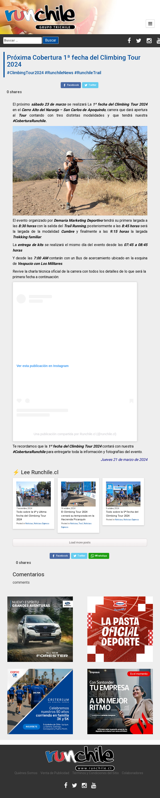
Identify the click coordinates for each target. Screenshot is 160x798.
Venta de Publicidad (54, 773)
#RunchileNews (59, 72)
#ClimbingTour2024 (25, 72)
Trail (81, 523)
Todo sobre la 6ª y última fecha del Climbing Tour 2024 (31, 515)
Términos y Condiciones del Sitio (95, 773)
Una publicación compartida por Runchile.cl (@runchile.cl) (75, 434)
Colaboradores (132, 773)
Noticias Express (41, 523)
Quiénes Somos (25, 773)
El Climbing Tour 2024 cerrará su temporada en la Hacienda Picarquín (77, 515)
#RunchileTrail (87, 72)
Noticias (29, 523)
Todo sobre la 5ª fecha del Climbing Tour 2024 (122, 513)
